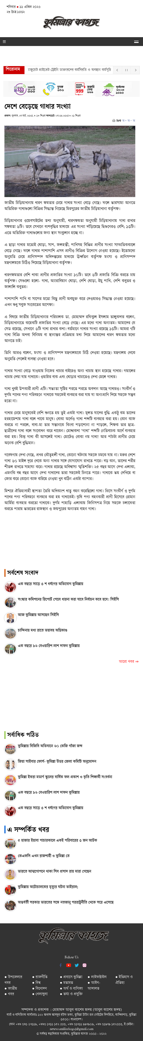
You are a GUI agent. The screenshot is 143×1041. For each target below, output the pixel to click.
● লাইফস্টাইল (97, 977)
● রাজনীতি (40, 977)
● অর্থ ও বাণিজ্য (71, 989)
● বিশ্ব (36, 983)
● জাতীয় (10, 989)
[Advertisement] (71, 700)
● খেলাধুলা (40, 994)
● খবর (9, 994)
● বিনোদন (39, 989)
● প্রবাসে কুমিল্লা (71, 977)
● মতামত (66, 983)
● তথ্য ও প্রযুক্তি (71, 994)
